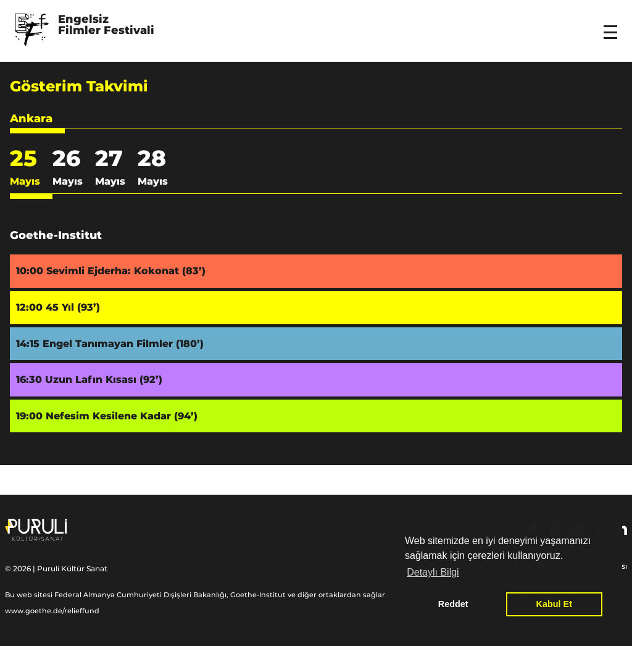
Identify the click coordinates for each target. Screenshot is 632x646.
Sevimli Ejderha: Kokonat (126, 271)
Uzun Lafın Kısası (103, 379)
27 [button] (110, 169)
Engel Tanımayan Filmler (123, 344)
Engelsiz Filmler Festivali (106, 25)
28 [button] (153, 169)
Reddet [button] (453, 604)
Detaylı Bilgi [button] (433, 572)
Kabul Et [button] (554, 604)
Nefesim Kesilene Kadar (122, 416)
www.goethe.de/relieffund (52, 610)
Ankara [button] (31, 118)
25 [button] (25, 169)
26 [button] (67, 169)
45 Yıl (73, 307)
